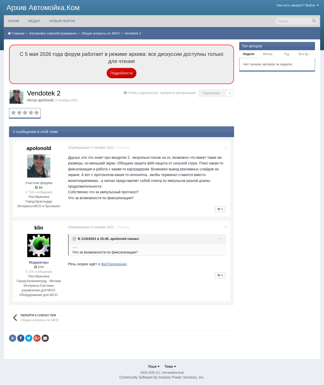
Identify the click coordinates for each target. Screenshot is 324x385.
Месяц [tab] (267, 54)
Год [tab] (286, 54)
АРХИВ (13, 21)
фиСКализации (114, 264)
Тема (170, 366)
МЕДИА (34, 21)
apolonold (45, 100)
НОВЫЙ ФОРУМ (62, 21)
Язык (154, 366)
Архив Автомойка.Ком (43, 8)
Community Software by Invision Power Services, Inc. (162, 377)
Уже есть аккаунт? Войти (297, 5)
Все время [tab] (306, 54)
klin (38, 228)
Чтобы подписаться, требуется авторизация (161, 93)
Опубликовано (91, 148)
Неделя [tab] (248, 54)
